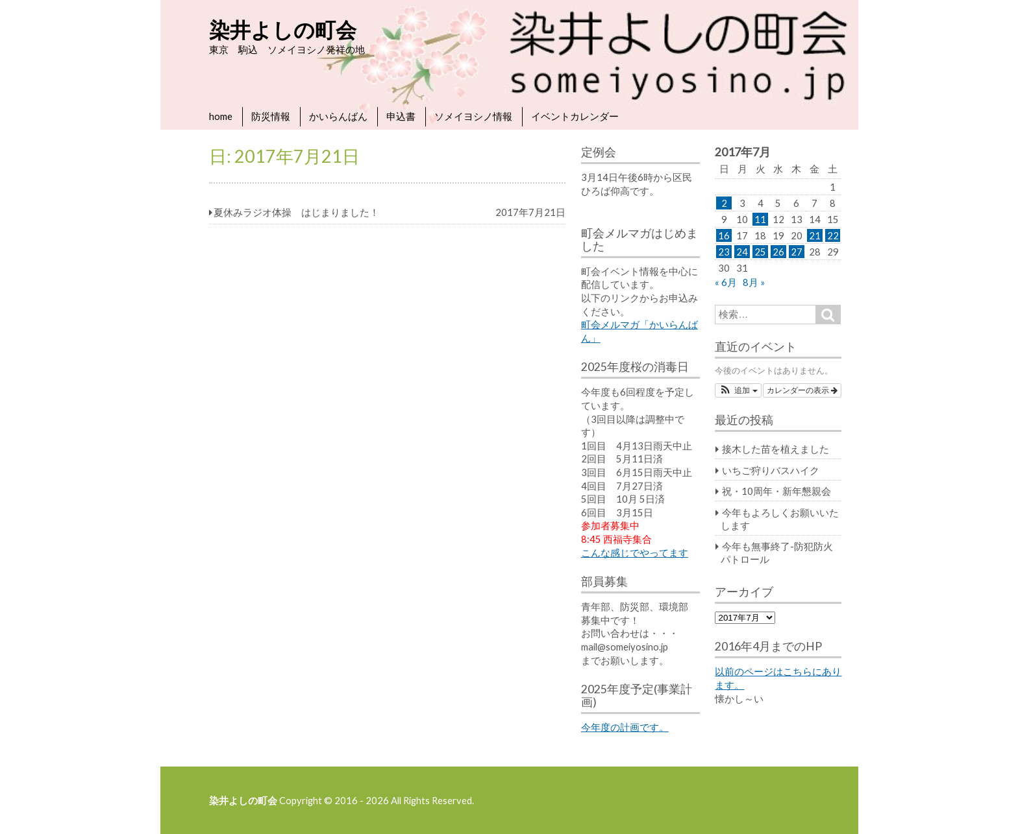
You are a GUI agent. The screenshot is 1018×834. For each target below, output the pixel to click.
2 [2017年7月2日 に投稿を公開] (724, 203)
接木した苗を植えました (775, 449)
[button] (737, 390)
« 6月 (726, 282)
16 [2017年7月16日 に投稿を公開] (724, 235)
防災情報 (270, 116)
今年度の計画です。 (625, 727)
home (220, 116)
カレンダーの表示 (802, 390)
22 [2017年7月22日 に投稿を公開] (833, 235)
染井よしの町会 (282, 29)
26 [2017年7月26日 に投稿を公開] (778, 251)
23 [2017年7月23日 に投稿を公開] (724, 251)
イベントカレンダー (575, 116)
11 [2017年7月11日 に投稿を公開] (760, 219)
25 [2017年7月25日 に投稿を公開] (760, 251)
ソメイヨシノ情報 (473, 116)
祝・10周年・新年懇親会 (776, 491)
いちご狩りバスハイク (770, 470)
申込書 (401, 116)
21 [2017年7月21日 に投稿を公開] (815, 235)
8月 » (754, 282)
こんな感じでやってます (634, 552)
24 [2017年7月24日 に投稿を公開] (742, 251)
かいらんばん (338, 116)
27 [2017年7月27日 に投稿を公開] (796, 251)
